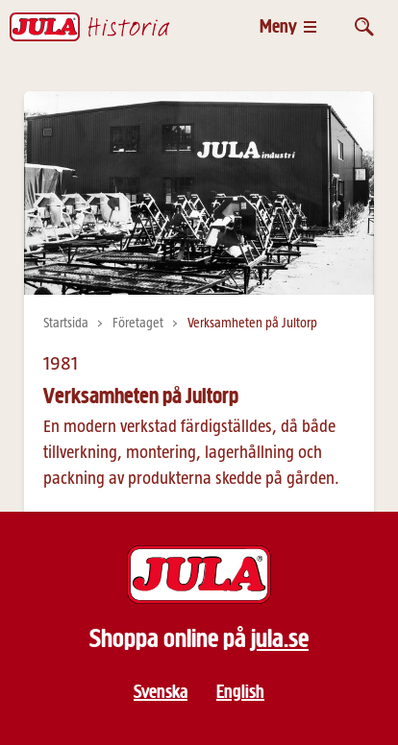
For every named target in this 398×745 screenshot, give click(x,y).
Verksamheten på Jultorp (252, 323)
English (240, 692)
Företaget (137, 323)
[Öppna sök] (364, 26)
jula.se (280, 638)
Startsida (65, 323)
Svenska (160, 692)
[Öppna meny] (288, 26)
